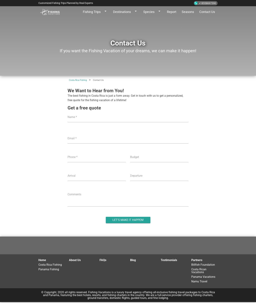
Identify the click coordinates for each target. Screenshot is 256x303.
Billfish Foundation (203, 264)
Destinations (125, 12)
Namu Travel (199, 281)
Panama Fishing (48, 269)
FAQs (103, 260)
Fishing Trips (95, 12)
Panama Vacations (203, 276)
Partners (196, 260)
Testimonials (169, 260)
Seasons (188, 12)
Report (171, 12)
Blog (133, 260)
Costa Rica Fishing (50, 264)
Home (42, 260)
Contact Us (207, 12)
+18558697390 (205, 3)
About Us (75, 260)
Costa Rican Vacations (198, 271)
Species (152, 12)
